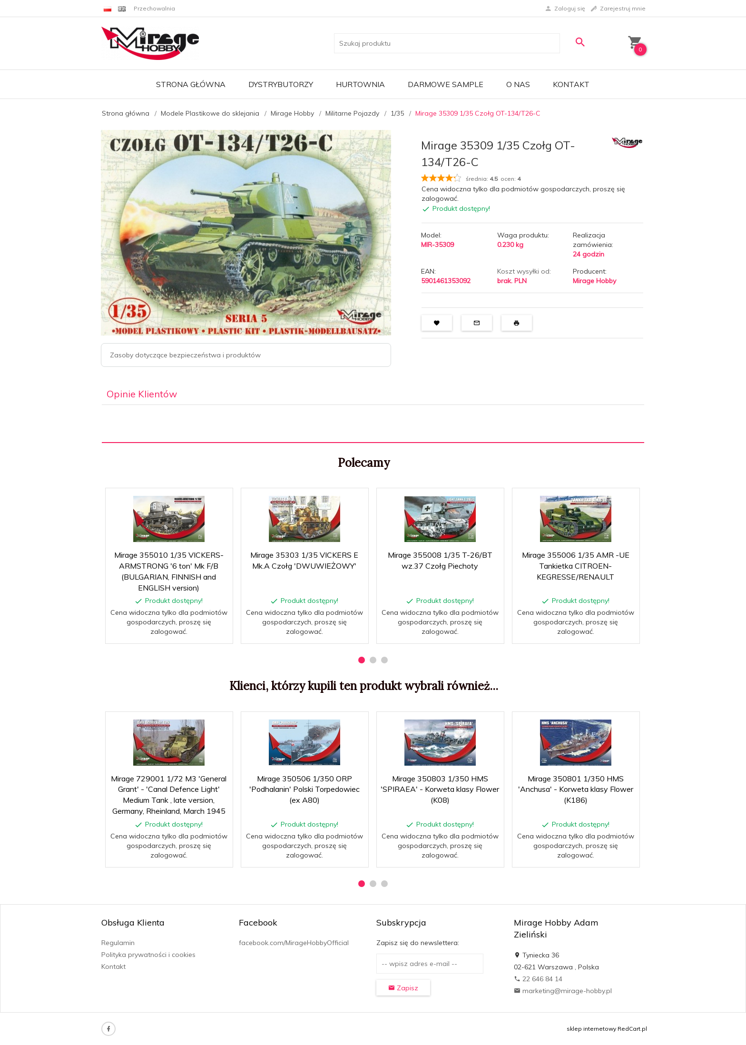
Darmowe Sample (445, 84)
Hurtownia (360, 84)
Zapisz (403, 988)
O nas (518, 84)
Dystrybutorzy (280, 84)
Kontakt (571, 84)
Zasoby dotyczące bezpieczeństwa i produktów (185, 355)
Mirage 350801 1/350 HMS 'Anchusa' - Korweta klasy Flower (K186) (575, 789)
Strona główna (191, 84)
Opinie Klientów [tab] (142, 394)
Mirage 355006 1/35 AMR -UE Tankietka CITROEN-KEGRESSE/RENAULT (575, 566)
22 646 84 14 (538, 979)
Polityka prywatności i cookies (148, 954)
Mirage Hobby (594, 280)
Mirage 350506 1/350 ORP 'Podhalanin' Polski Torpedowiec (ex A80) (304, 789)
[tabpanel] (373, 424)
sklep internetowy (591, 1028)
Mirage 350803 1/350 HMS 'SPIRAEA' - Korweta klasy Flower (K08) (440, 789)
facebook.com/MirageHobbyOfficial (294, 942)
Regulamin (118, 942)
